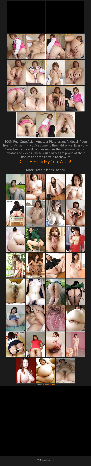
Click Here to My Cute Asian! (45, 161)
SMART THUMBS (50, 384)
